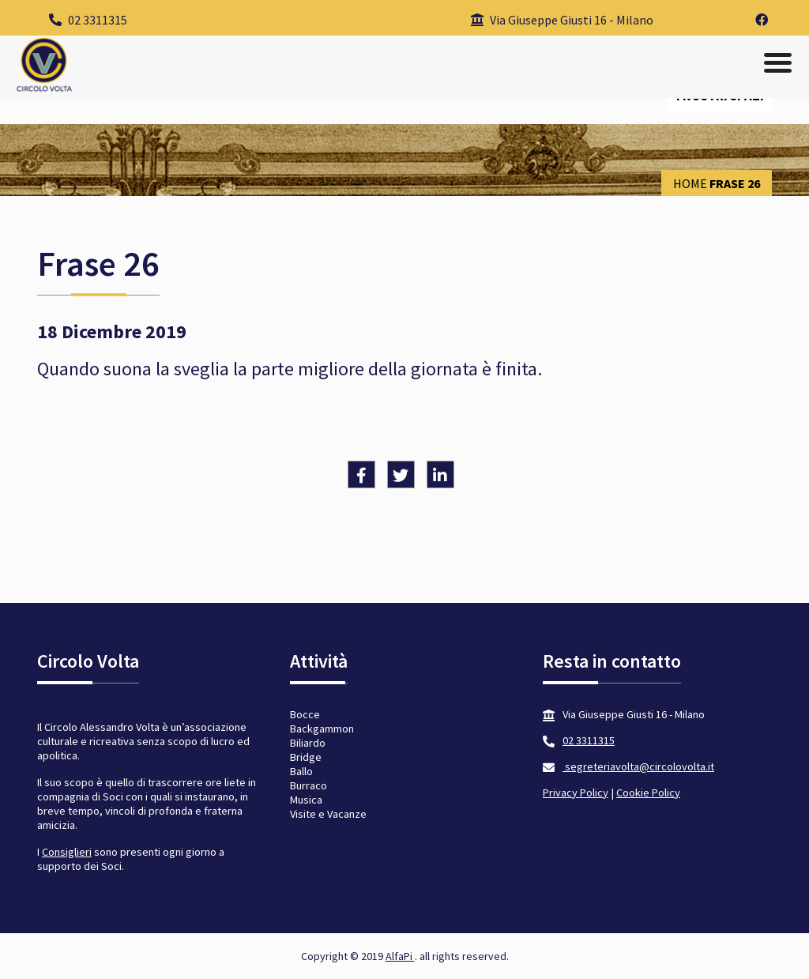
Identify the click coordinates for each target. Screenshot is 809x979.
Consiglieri (67, 852)
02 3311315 (88, 20)
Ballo (301, 771)
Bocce (305, 714)
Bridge (306, 757)
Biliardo (307, 743)
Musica (306, 800)
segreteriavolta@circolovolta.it (638, 766)
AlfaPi (400, 956)
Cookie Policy (648, 792)
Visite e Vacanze (328, 814)
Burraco (308, 785)
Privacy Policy (575, 792)
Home (690, 183)
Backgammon (322, 728)
